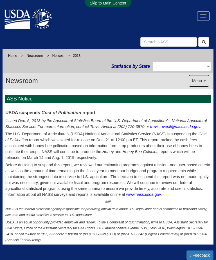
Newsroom (35, 56)
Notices (58, 56)
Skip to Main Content (108, 3)
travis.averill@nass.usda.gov (175, 126)
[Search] (203, 42)
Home (12, 56)
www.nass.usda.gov (143, 194)
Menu (199, 81)
